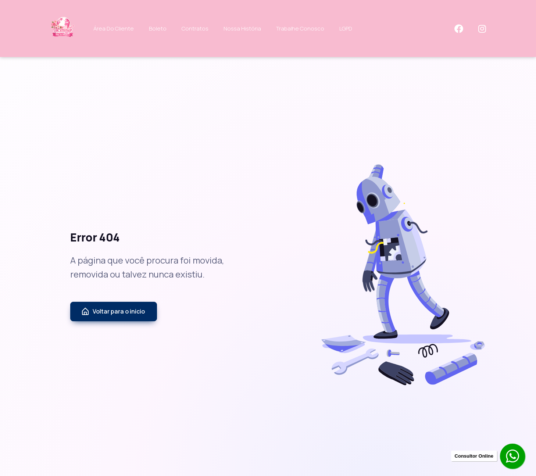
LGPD (345, 28)
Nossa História (242, 28)
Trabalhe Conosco (300, 28)
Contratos (195, 28)
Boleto (158, 28)
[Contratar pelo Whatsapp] (513, 456)
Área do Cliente (113, 28)
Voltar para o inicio (113, 311)
